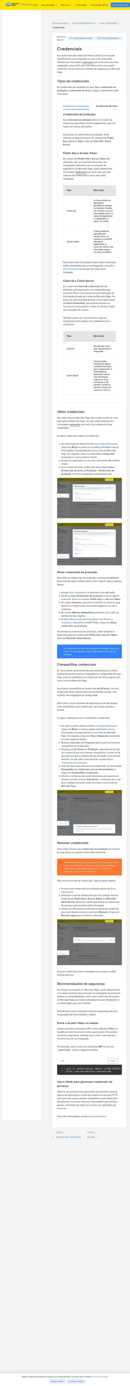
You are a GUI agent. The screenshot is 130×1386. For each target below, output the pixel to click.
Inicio (35, 4)
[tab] (76, 106)
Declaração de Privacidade (84, 619)
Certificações (81, 4)
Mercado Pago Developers (104, 443)
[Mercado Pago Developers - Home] (19, 5)
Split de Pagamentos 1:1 (84, 23)
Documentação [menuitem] (49, 5)
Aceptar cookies (57, 1381)
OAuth (76, 293)
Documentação (60, 23)
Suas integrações (108, 23)
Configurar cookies (76, 1381)
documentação (70, 269)
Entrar (105, 4)
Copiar (113, 1060)
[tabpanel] (89, 255)
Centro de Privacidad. (100, 1376)
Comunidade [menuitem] (97, 5)
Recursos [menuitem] (66, 5)
